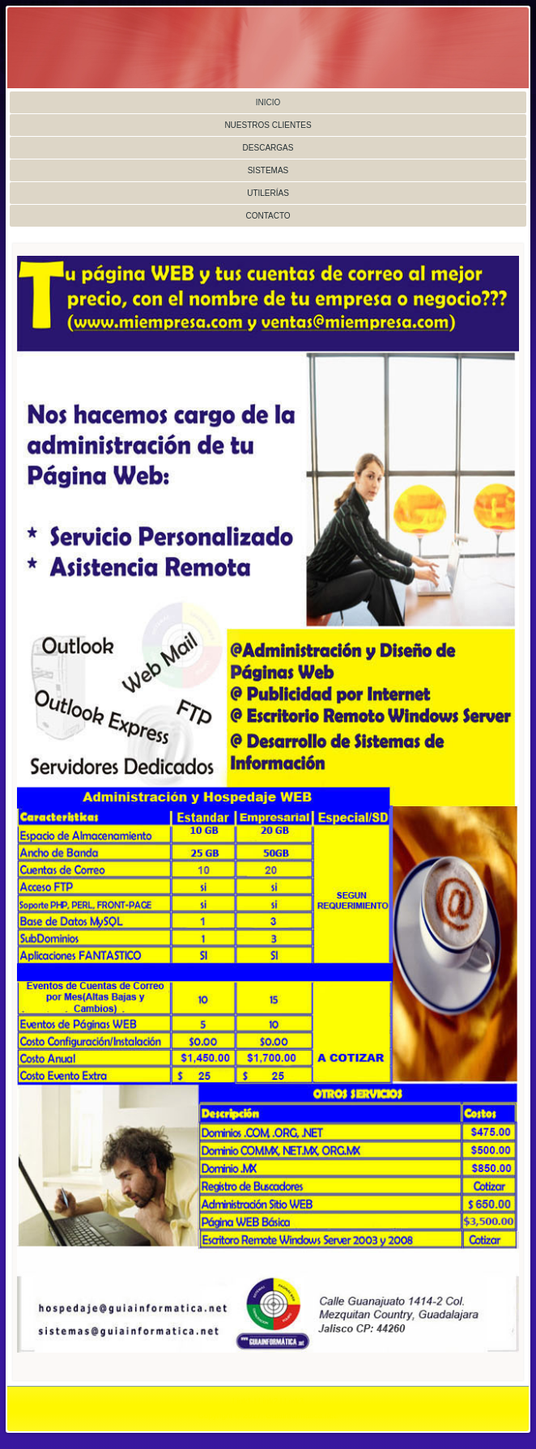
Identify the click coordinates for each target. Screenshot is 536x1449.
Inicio (268, 102)
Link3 (294, 1401)
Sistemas (268, 170)
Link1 (242, 1401)
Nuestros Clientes (267, 125)
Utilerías (268, 193)
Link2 (268, 1401)
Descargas (268, 147)
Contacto (267, 215)
